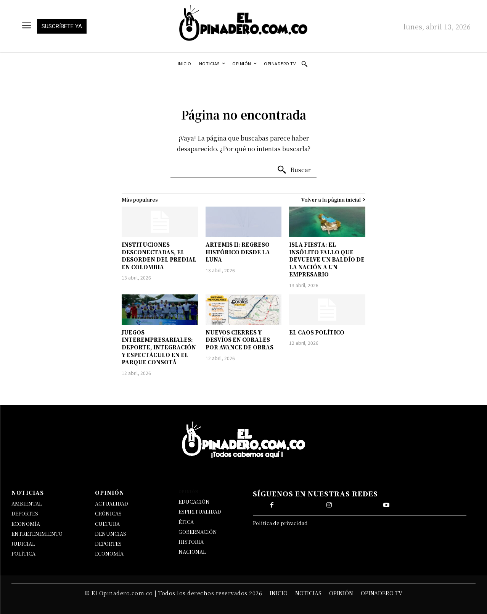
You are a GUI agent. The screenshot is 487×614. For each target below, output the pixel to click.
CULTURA (107, 523)
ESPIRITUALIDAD (199, 511)
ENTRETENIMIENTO (37, 533)
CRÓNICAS (108, 513)
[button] (304, 64)
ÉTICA (186, 521)
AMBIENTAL (26, 503)
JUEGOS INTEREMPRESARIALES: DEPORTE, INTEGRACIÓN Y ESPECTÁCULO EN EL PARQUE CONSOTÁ (159, 347)
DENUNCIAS (110, 533)
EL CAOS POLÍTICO (316, 332)
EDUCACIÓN (194, 501)
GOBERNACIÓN (197, 531)
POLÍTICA (23, 553)
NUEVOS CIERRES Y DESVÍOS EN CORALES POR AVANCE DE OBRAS (239, 339)
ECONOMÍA (25, 523)
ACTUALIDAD (111, 503)
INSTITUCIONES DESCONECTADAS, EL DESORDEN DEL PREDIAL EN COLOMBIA (159, 256)
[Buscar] (294, 170)
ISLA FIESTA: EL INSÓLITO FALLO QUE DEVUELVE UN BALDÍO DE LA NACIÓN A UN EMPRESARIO (327, 259)
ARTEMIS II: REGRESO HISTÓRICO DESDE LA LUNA (238, 252)
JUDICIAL (23, 543)
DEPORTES (24, 513)
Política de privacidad (280, 523)
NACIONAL (192, 551)
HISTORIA (191, 541)
